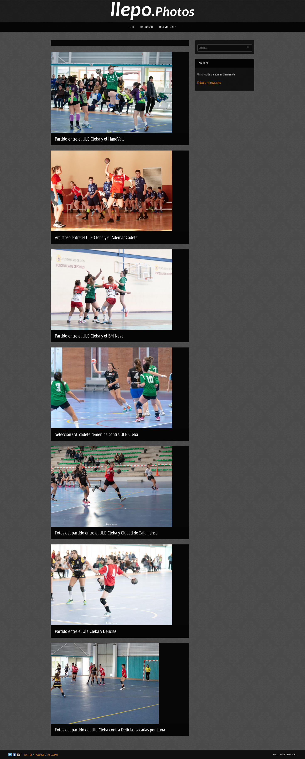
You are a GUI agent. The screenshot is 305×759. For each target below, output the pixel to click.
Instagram (52, 754)
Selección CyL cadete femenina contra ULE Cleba (96, 434)
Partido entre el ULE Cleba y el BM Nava (89, 336)
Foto (131, 27)
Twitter (28, 754)
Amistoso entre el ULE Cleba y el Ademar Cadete (96, 237)
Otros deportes (167, 27)
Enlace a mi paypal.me (209, 83)
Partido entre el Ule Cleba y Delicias (86, 631)
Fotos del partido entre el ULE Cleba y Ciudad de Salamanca (106, 532)
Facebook (39, 754)
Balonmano (146, 27)
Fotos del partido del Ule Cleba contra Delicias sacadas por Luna (110, 729)
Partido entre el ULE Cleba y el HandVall (89, 139)
